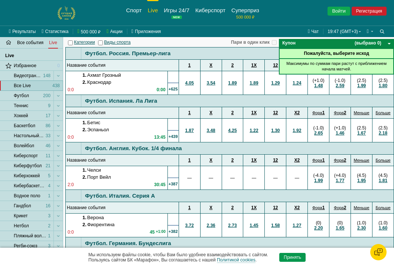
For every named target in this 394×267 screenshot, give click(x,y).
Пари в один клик (250, 42)
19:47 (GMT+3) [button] (343, 31)
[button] (370, 31)
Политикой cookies (236, 260)
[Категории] (70, 42)
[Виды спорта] (100, 42)
